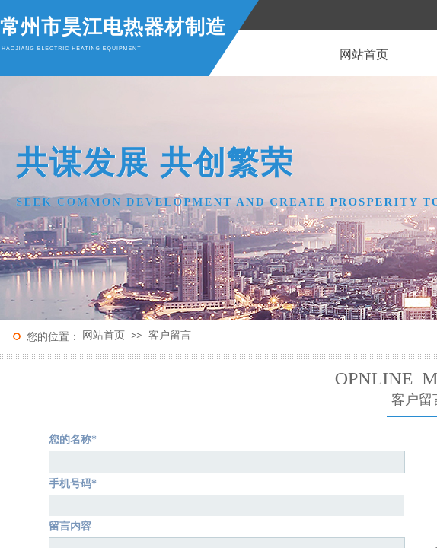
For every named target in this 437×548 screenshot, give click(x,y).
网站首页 (103, 335)
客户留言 (169, 335)
